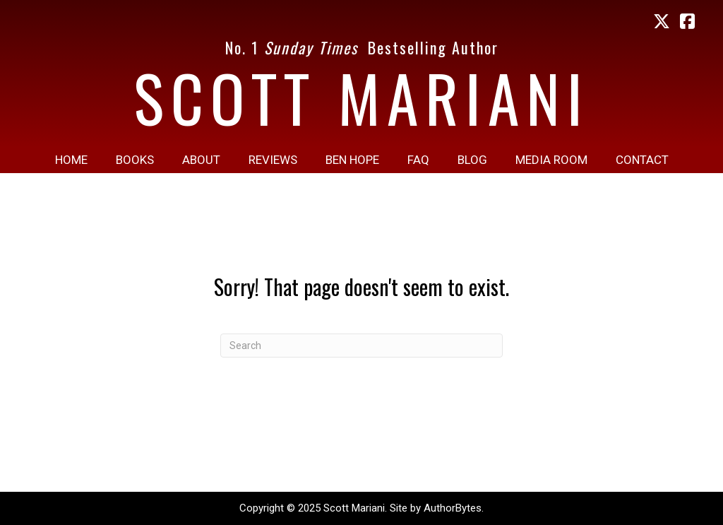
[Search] (361, 346)
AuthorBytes (453, 508)
